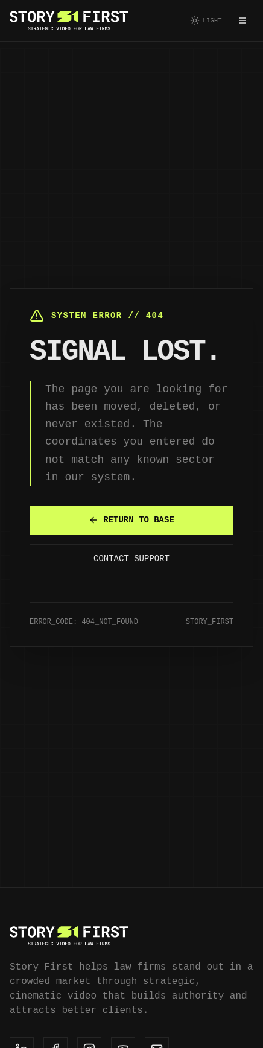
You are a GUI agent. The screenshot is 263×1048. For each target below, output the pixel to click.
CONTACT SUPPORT (131, 558)
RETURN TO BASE (131, 520)
